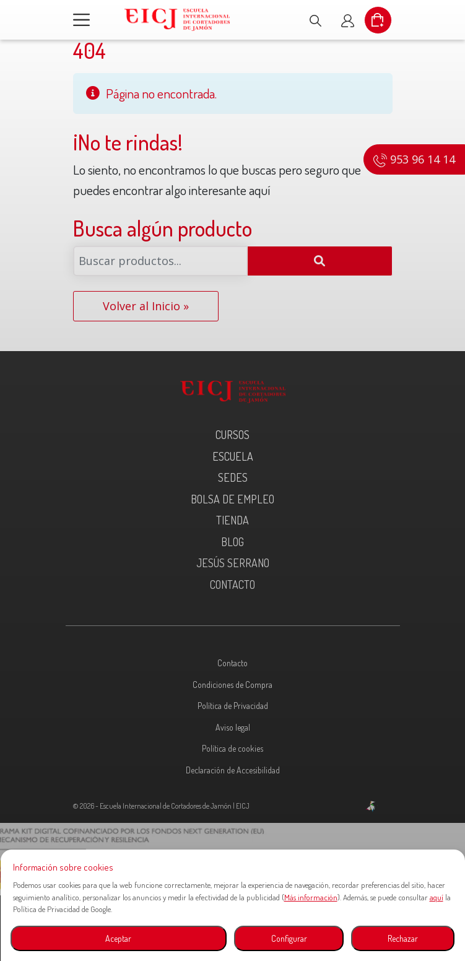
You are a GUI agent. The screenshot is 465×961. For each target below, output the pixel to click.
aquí (436, 897)
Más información (310, 897)
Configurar (289, 938)
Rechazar (403, 938)
